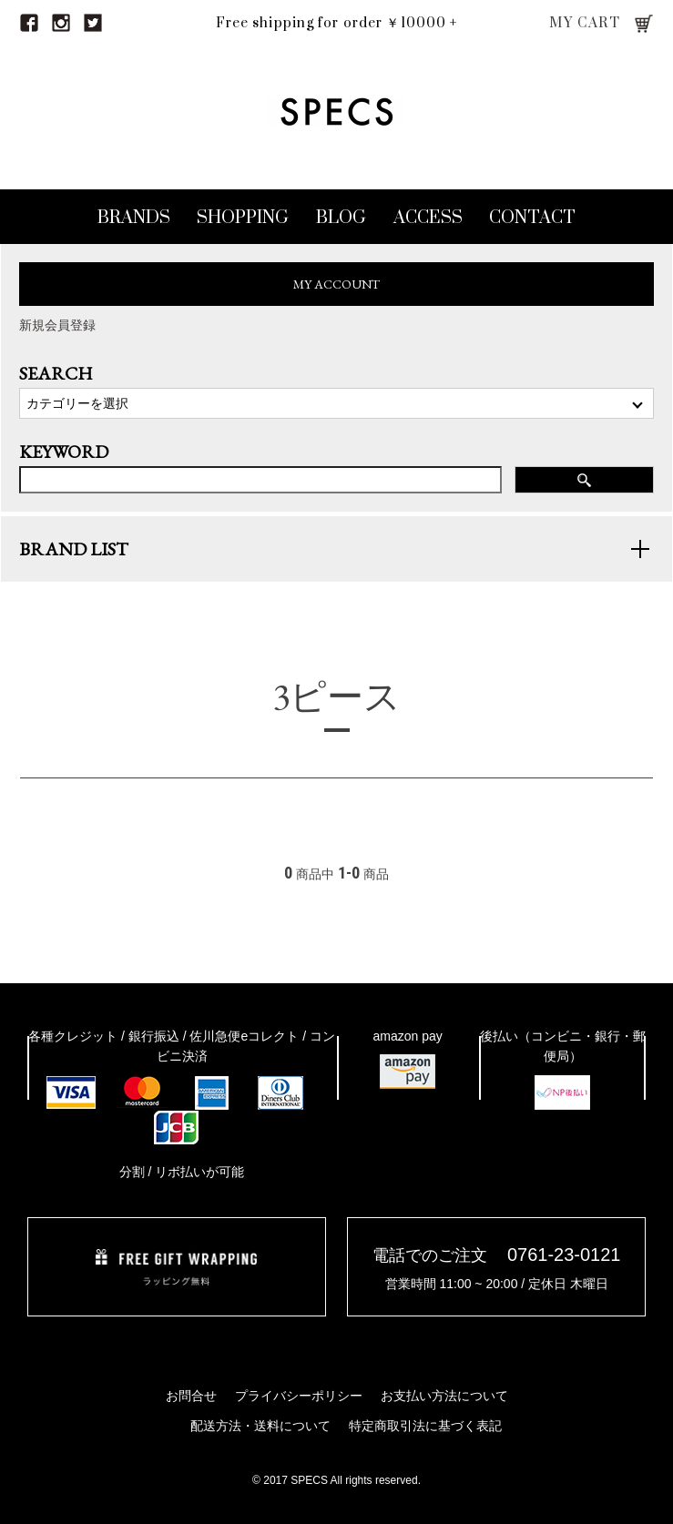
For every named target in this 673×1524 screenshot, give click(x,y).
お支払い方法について (444, 1395)
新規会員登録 (57, 325)
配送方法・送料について (260, 1425)
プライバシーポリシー (298, 1395)
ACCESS (428, 218)
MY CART (585, 23)
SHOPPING (243, 218)
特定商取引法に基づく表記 (425, 1425)
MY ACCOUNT (336, 284)
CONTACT (532, 218)
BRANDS (133, 218)
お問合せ (191, 1395)
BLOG (341, 218)
